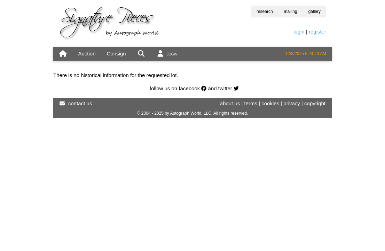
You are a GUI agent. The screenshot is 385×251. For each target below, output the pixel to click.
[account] (167, 54)
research (265, 11)
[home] (62, 54)
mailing (290, 11)
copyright (314, 103)
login (299, 32)
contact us (80, 103)
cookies (270, 103)
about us (230, 103)
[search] (141, 54)
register (317, 32)
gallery (314, 11)
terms (251, 103)
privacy (291, 103)
